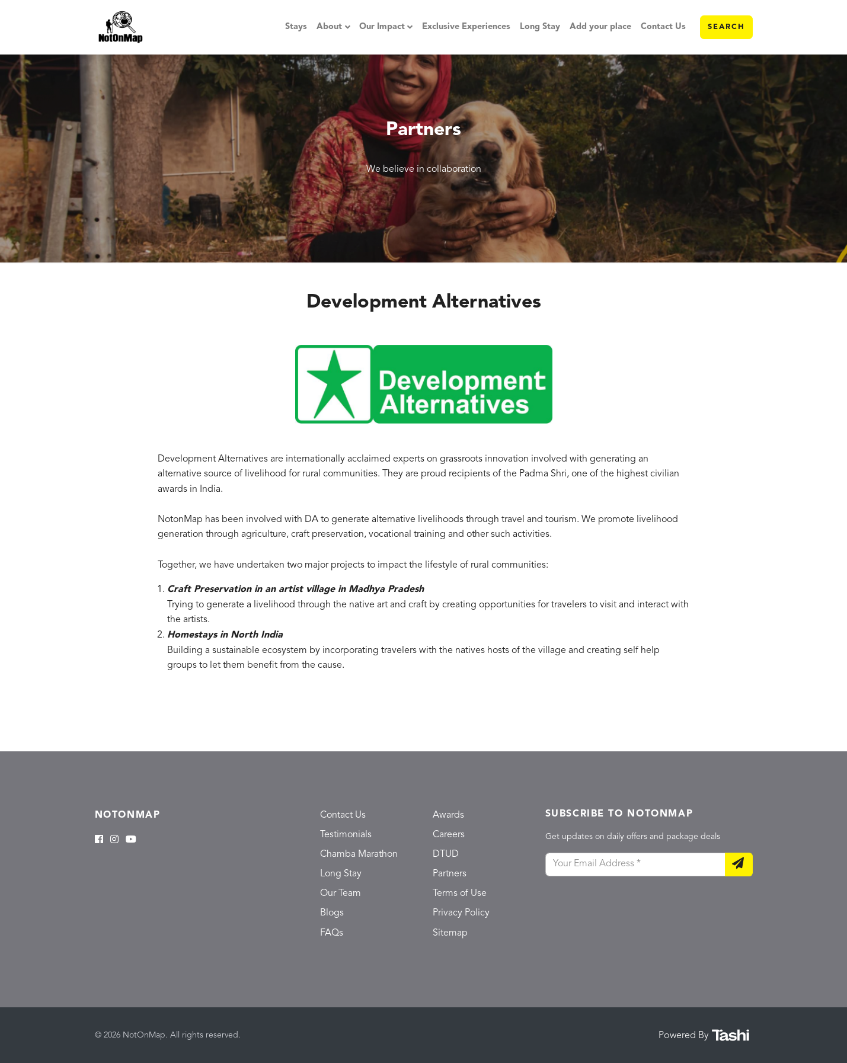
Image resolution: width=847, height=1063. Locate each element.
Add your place (600, 27)
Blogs (332, 913)
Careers (449, 835)
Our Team (340, 893)
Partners (449, 874)
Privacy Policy (461, 913)
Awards (448, 815)
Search (726, 27)
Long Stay (540, 27)
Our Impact (382, 27)
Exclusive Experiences (466, 27)
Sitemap (450, 933)
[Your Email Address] (635, 864)
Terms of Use (460, 893)
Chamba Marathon (359, 854)
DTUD (446, 854)
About (329, 27)
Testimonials (346, 835)
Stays (296, 27)
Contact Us (663, 27)
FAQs (331, 933)
